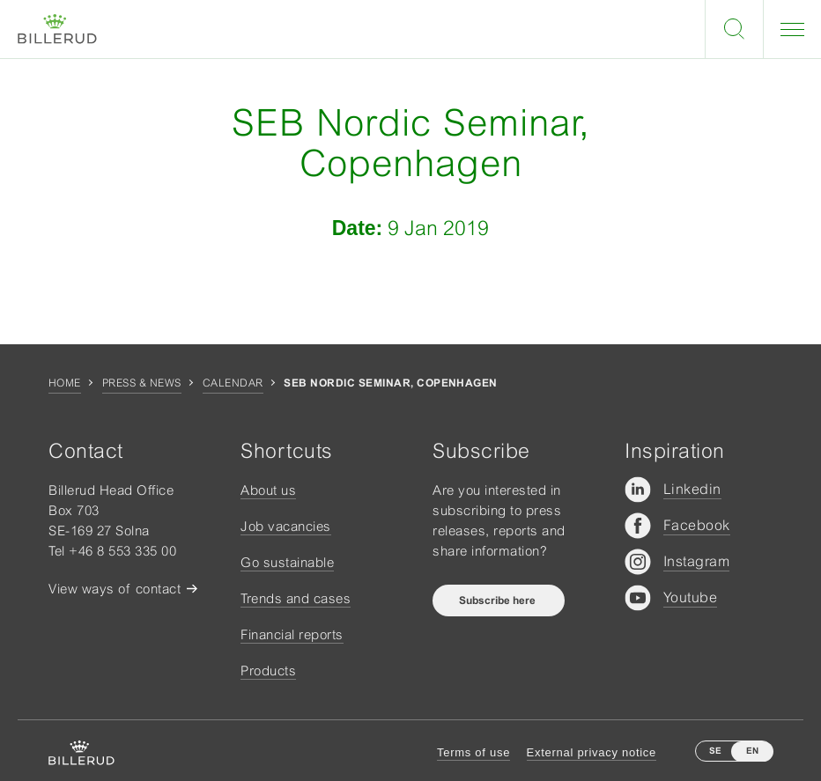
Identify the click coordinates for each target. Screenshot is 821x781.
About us (268, 490)
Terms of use (473, 752)
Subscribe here (498, 600)
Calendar (233, 383)
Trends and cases (295, 598)
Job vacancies (285, 526)
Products (268, 670)
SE (715, 750)
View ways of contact (114, 588)
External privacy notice (591, 752)
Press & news (141, 383)
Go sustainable (287, 562)
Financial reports (292, 634)
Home (64, 383)
